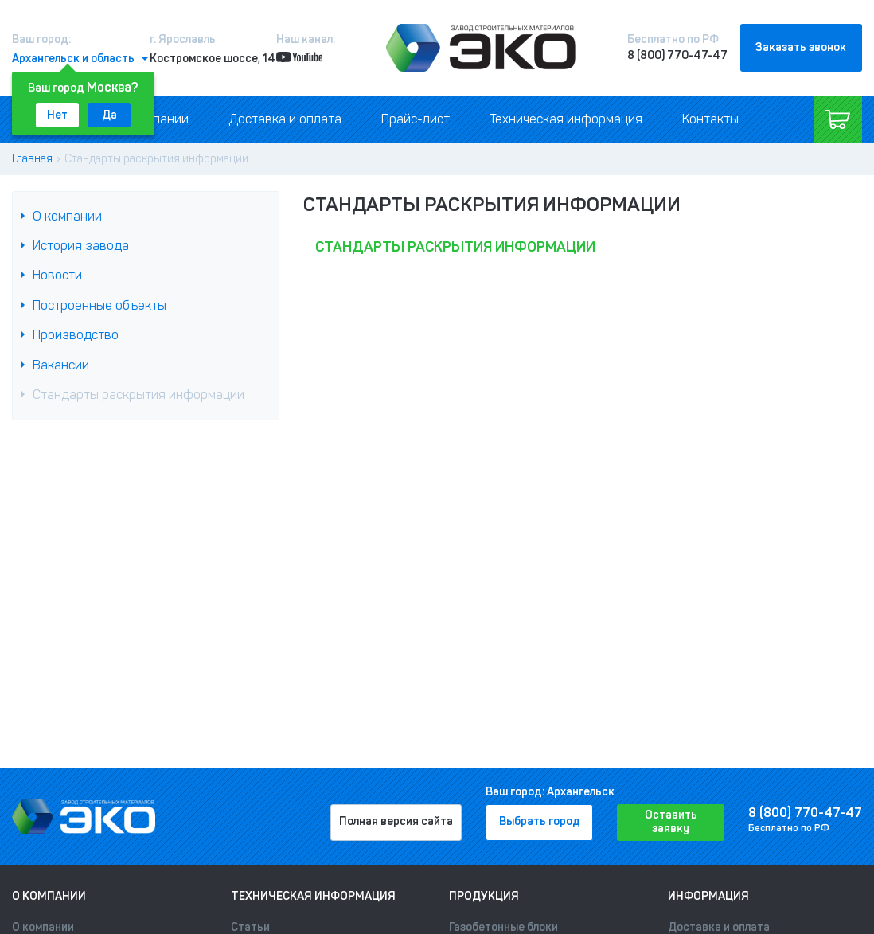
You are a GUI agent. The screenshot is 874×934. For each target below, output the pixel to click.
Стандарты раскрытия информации (138, 394)
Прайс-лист (415, 119)
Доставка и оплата (284, 119)
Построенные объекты (99, 305)
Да (109, 115)
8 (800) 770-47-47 (677, 55)
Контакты (710, 119)
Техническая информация (566, 119)
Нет (57, 115)
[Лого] (481, 48)
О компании (67, 216)
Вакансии (61, 365)
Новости (57, 275)
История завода (81, 245)
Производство (76, 334)
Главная (32, 159)
